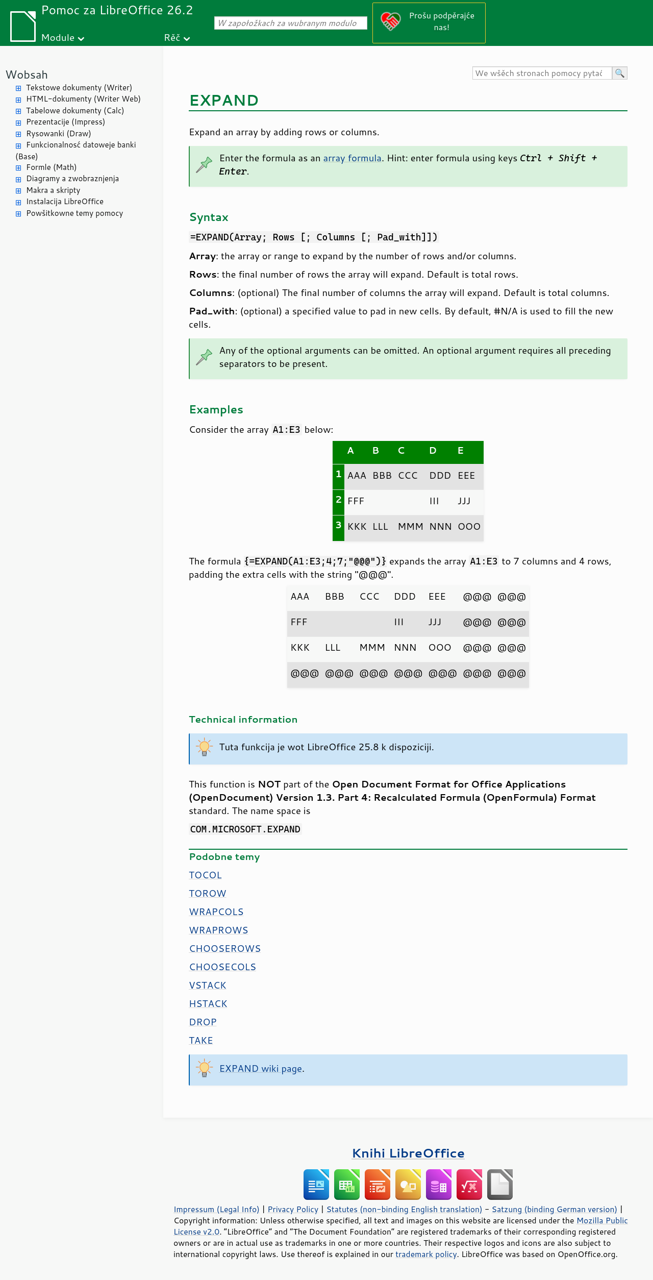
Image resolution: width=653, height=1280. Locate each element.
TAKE (201, 1040)
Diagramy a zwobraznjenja (72, 178)
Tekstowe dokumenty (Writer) (79, 87)
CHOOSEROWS (225, 948)
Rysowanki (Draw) (58, 133)
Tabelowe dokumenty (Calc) (75, 110)
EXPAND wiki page (260, 1068)
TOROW (208, 893)
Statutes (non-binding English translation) (404, 1209)
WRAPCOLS (216, 911)
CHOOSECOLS (222, 966)
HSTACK (208, 1003)
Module (57, 37)
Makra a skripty (53, 190)
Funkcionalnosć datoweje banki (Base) (75, 150)
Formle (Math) (51, 167)
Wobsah (26, 74)
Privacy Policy (292, 1209)
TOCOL (205, 874)
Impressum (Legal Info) (216, 1209)
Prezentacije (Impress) (65, 121)
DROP (203, 1021)
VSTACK (208, 985)
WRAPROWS (218, 930)
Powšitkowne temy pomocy (74, 213)
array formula (352, 157)
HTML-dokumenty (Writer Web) (83, 98)
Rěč (172, 37)
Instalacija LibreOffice (65, 201)
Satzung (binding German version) (555, 1209)
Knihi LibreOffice (408, 1153)
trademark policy (426, 1254)
